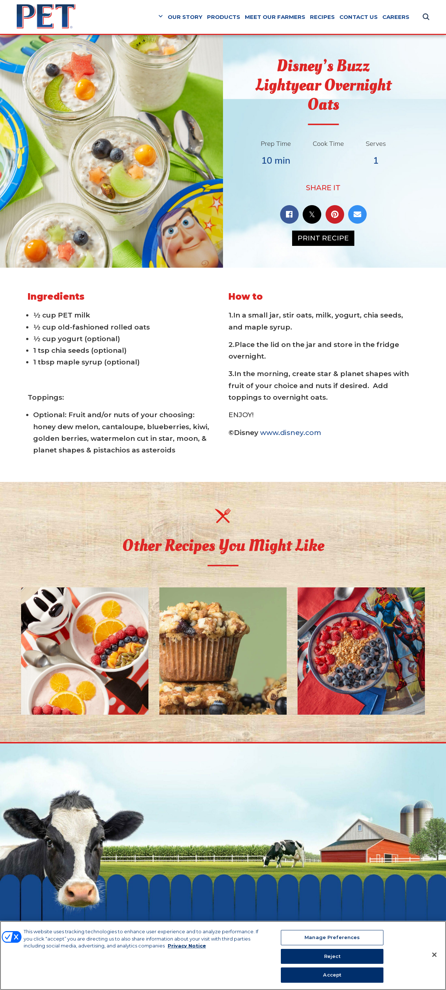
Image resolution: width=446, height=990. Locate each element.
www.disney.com (290, 432)
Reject (332, 957)
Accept (332, 976)
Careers (395, 16)
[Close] (434, 956)
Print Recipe (323, 238)
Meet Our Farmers (275, 16)
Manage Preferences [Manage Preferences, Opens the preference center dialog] (332, 939)
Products (223, 16)
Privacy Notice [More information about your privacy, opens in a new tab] (187, 947)
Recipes (322, 16)
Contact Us (358, 16)
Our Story (185, 16)
